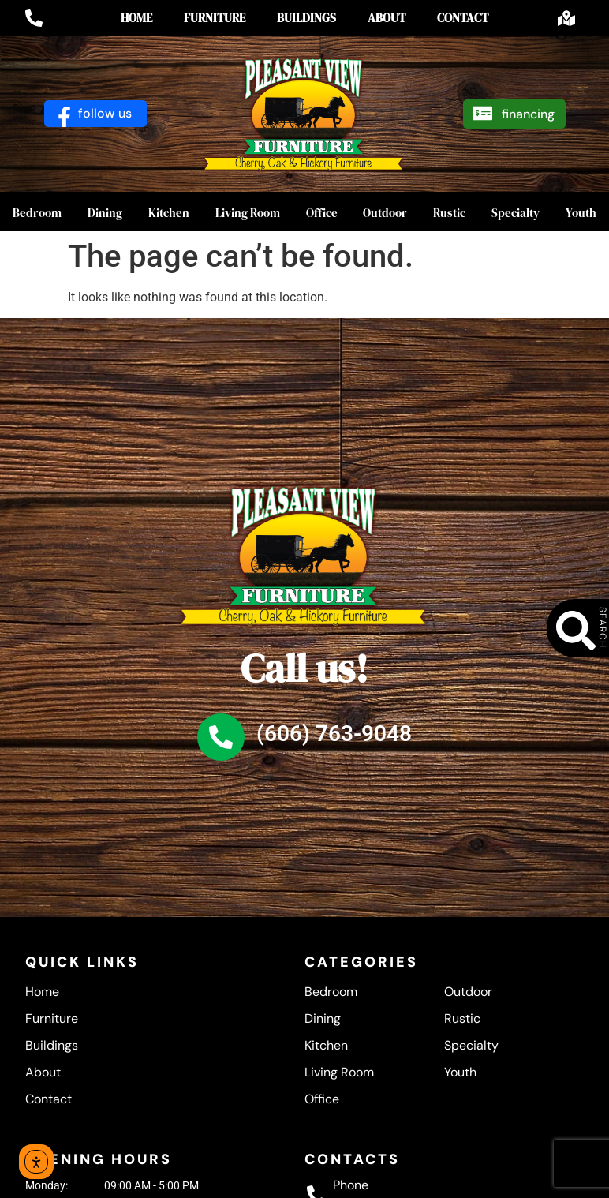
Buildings (306, 17)
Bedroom (37, 212)
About (386, 17)
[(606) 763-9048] (221, 737)
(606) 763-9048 (334, 734)
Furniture (214, 17)
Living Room (247, 212)
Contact (462, 17)
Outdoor (385, 212)
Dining (105, 212)
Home (136, 17)
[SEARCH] (585, 630)
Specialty (515, 212)
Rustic (449, 212)
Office (322, 212)
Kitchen (168, 212)
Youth (460, 1072)
